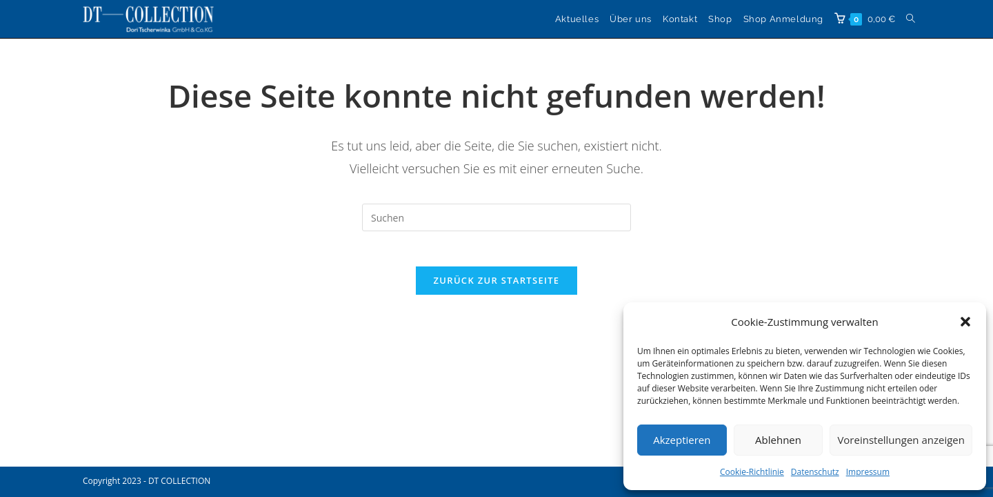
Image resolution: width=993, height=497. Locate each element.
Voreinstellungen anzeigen (901, 440)
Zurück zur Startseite (497, 287)
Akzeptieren (681, 440)
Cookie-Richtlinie (752, 472)
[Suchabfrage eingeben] (496, 217)
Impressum (868, 472)
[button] (965, 322)
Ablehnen (778, 440)
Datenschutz (815, 472)
